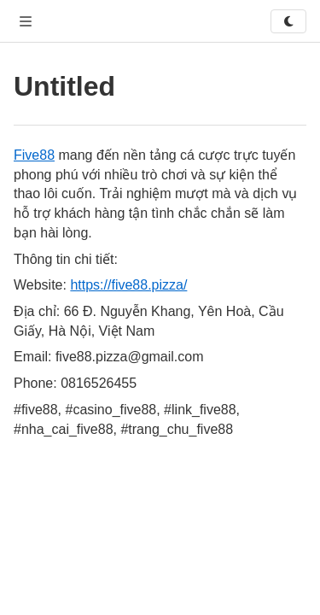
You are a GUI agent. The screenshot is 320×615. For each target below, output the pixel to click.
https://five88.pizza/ (128, 285)
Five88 (34, 155)
